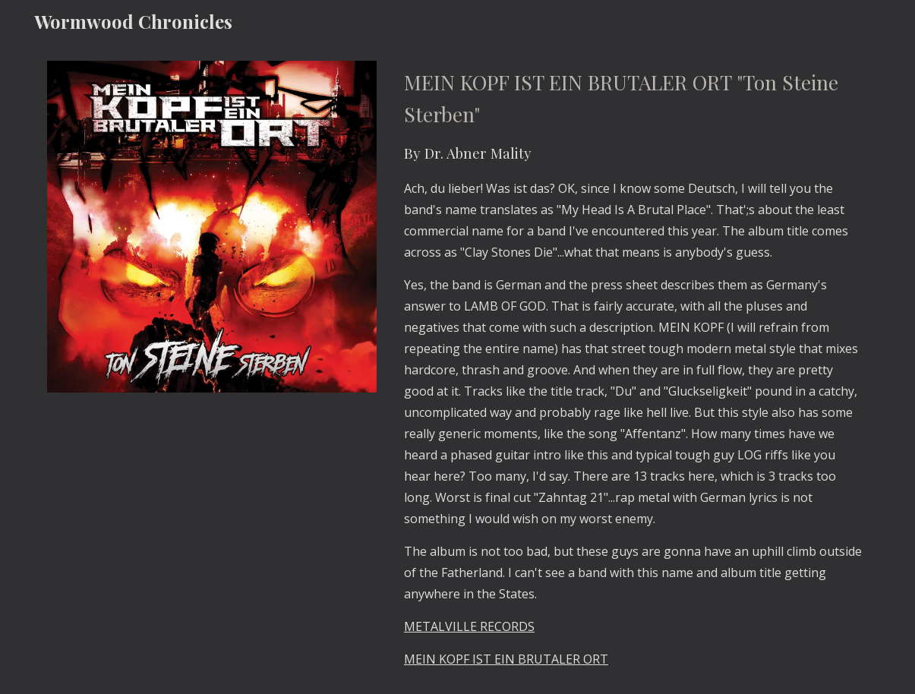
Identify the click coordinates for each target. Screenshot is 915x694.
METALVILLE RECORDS (469, 626)
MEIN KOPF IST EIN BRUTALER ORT (506, 659)
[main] (633, 368)
